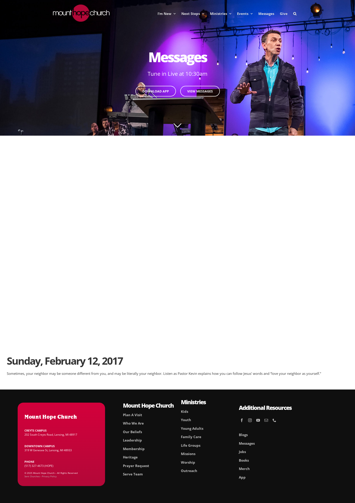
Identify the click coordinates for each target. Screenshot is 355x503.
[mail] (266, 420)
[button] (294, 14)
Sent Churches (32, 476)
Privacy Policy (49, 476)
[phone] (274, 420)
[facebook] (242, 420)
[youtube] (258, 420)
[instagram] (250, 420)
